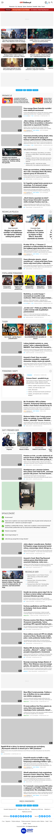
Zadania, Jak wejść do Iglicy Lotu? (36, 387)
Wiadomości (19, 90)
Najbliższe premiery (27, 811)
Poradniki (35, 6)
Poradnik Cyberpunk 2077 (10, 809)
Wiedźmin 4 (47, 809)
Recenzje (20, 6)
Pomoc (29, 823)
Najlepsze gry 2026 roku (24, 809)
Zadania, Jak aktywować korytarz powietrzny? (39, 391)
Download (29, 6)
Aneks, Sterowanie (32, 389)
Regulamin (8, 821)
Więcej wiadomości (27, 801)
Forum (43, 6)
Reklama (42, 821)
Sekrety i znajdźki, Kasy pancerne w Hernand (39, 385)
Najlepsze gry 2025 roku (37, 809)
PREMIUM (8, 9)
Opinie (24, 6)
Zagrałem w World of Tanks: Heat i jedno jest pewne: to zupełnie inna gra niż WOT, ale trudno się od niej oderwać (38, 159)
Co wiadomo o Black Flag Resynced (40, 9)
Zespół (46, 821)
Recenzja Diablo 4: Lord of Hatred (21, 9)
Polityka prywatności (26, 821)
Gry (16, 6)
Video (39, 6)
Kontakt (25, 823)
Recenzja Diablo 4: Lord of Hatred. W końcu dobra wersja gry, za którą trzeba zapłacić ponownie (38, 576)
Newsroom (12, 6)
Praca (51, 821)
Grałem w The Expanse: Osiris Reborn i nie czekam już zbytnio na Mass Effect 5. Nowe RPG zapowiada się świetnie (38, 154)
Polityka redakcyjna (16, 821)
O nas (3, 821)
